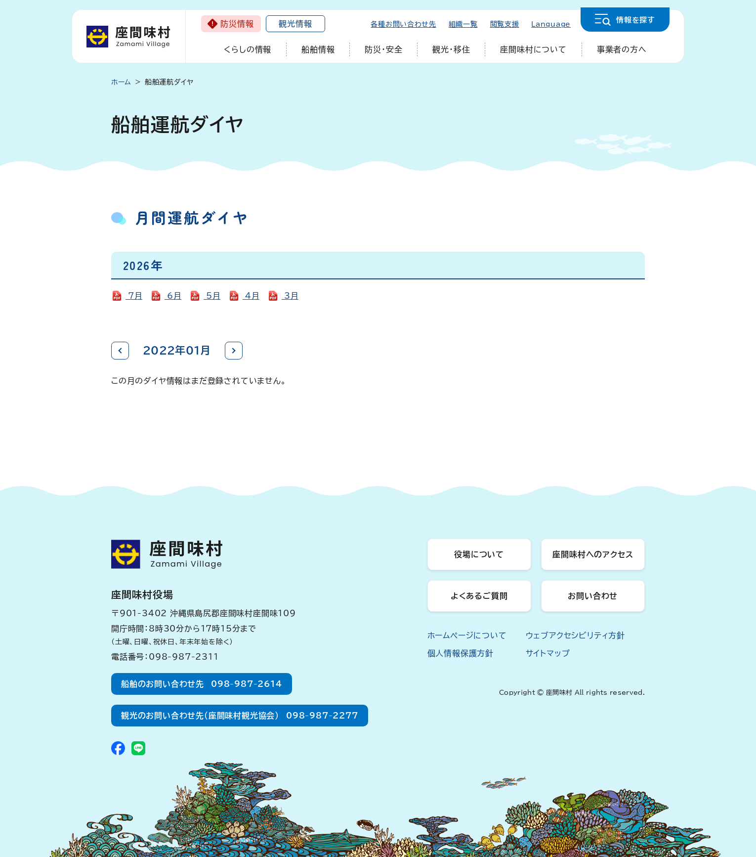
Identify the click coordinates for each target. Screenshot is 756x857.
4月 (251, 296)
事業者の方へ (622, 49)
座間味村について (533, 49)
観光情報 (295, 24)
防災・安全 (383, 49)
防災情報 (236, 24)
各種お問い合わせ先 (403, 24)
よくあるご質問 (479, 596)
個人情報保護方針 (460, 653)
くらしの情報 (247, 49)
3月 (290, 296)
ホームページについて (467, 635)
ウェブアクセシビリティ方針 (575, 635)
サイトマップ (548, 653)
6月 (173, 296)
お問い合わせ (593, 596)
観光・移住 (451, 49)
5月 (212, 296)
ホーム (121, 82)
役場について (479, 554)
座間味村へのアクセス (592, 554)
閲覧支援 (504, 24)
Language (551, 24)
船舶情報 (318, 49)
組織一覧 (463, 24)
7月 (134, 296)
